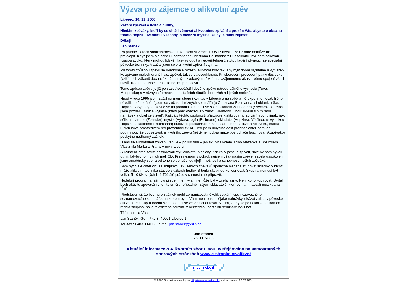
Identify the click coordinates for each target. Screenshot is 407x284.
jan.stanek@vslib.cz (185, 224)
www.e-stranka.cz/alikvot (225, 253)
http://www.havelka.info (205, 280)
